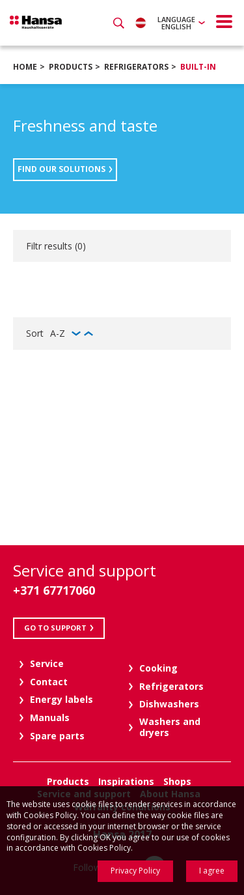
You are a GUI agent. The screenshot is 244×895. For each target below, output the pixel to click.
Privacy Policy (135, 870)
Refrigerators (136, 66)
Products (70, 66)
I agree (211, 870)
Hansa (36, 22)
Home (25, 66)
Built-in (198, 66)
